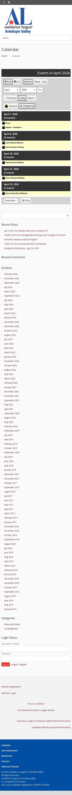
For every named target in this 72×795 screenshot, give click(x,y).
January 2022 (10, 387)
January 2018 (10, 470)
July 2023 (8, 339)
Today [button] (22, 98)
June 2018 (8, 461)
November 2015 (11, 583)
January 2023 (10, 356)
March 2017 (9, 513)
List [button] (17, 82)
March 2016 (9, 565)
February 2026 (10, 274)
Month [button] (28, 81)
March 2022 (9, 378)
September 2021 (11, 400)
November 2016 (11, 530)
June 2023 (8, 343)
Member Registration (11, 686)
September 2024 (11, 295)
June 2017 (8, 500)
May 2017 (8, 504)
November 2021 (11, 395)
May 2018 (8, 465)
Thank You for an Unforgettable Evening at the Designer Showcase (35, 235)
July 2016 (8, 548)
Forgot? (14, 664)
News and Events (12, 624)
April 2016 (8, 561)
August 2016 (10, 544)
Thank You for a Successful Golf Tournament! (25, 243)
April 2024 (8, 309)
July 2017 (8, 496)
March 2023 (9, 352)
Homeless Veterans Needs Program (20, 239)
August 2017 (10, 491)
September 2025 (11, 282)
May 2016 (8, 557)
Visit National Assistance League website (36, 710)
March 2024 (9, 313)
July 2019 (8, 435)
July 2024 (8, 300)
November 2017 (11, 478)
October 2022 (10, 365)
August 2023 (10, 335)
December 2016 (11, 526)
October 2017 (10, 483)
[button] (10, 98)
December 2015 (11, 578)
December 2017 (11, 474)
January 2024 (10, 317)
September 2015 (11, 591)
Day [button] (44, 81)
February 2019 (10, 443)
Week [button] (37, 81)
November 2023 (11, 326)
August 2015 (10, 596)
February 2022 (10, 382)
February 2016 (10, 570)
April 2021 (8, 409)
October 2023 (10, 330)
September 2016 (11, 539)
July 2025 (8, 287)
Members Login (8, 693)
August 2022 (10, 369)
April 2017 (8, 509)
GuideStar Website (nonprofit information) (51, 727)
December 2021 (11, 391)
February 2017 (10, 517)
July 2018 (8, 456)
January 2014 (10, 609)
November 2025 (11, 278)
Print (26, 201)
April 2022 (8, 374)
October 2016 (10, 535)
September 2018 (11, 452)
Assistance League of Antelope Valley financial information (44, 721)
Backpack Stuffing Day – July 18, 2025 (21, 248)
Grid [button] (7, 82)
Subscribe (11, 200)
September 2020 (11, 413)
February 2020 (10, 426)
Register (23, 664)
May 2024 (8, 304)
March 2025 (9, 291)
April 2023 (8, 348)
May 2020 (8, 422)
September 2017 (11, 487)
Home (4, 56)
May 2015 (8, 604)
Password (5, 653)
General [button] (11, 106)
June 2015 (8, 600)
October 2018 (10, 448)
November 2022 (11, 361)
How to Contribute (36, 703)
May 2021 (8, 404)
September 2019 (11, 430)
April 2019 (8, 439)
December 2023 (11, 322)
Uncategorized (11, 628)
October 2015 (10, 587)
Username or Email (10, 643)
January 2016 (10, 574)
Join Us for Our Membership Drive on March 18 (25, 230)
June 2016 (8, 552)
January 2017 (10, 522)
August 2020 (10, 417)
